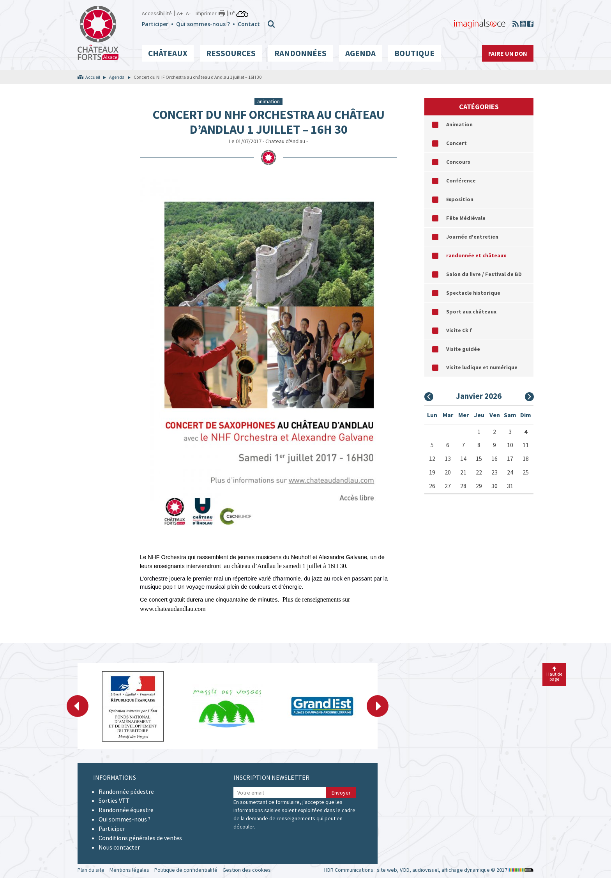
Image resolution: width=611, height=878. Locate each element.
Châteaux (167, 53)
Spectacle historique (473, 292)
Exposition (459, 199)
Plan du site (91, 869)
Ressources (231, 53)
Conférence (461, 180)
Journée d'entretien (472, 236)
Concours (458, 161)
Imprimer (206, 13)
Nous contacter (119, 847)
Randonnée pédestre (126, 791)
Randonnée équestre (126, 810)
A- (188, 13)
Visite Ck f (459, 330)
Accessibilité (157, 13)
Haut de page (554, 674)
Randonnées (300, 53)
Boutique (414, 53)
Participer (155, 24)
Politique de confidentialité (185, 869)
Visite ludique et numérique (481, 367)
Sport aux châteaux (471, 311)
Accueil (92, 77)
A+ (180, 13)
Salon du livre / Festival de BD (484, 274)
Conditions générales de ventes (140, 838)
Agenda (360, 53)
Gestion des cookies (247, 869)
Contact (249, 24)
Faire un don (507, 53)
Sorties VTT (114, 800)
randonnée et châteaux (476, 255)
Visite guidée (463, 348)
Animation (459, 124)
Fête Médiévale (466, 217)
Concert (456, 143)
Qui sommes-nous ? (203, 24)
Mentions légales (129, 869)
